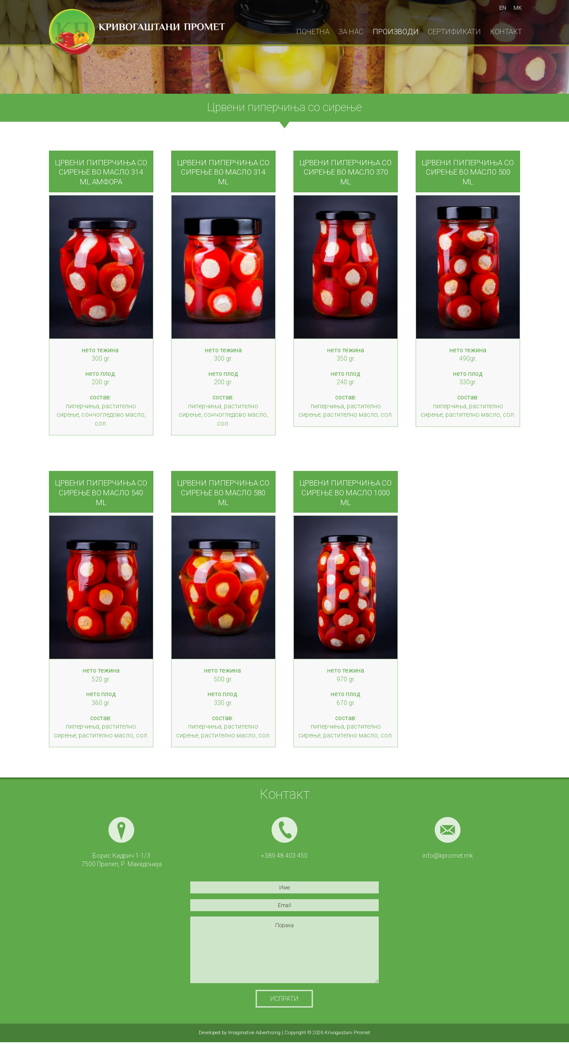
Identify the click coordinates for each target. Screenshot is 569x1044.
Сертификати (454, 31)
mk (517, 7)
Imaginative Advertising (254, 1033)
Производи (396, 31)
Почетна (312, 31)
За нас (351, 31)
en (502, 7)
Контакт (506, 31)
